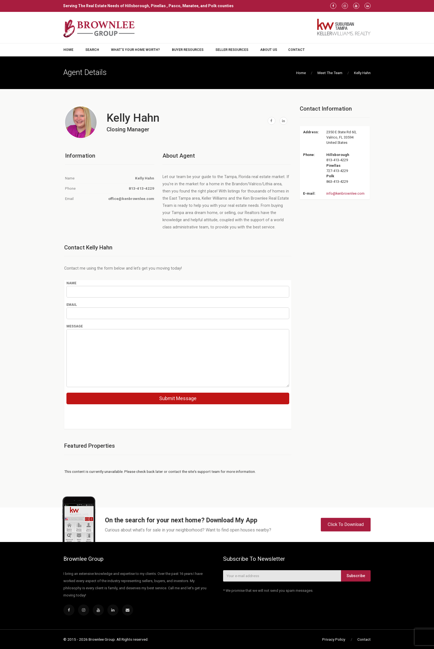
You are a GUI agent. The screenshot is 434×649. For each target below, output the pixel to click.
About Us (268, 50)
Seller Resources (231, 50)
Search (92, 50)
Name (71, 283)
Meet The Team (329, 73)
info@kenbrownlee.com (345, 193)
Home (68, 50)
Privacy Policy (333, 639)
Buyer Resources (187, 50)
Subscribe (356, 576)
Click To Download (346, 524)
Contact (296, 50)
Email (71, 305)
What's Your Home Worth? (135, 50)
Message (74, 326)
